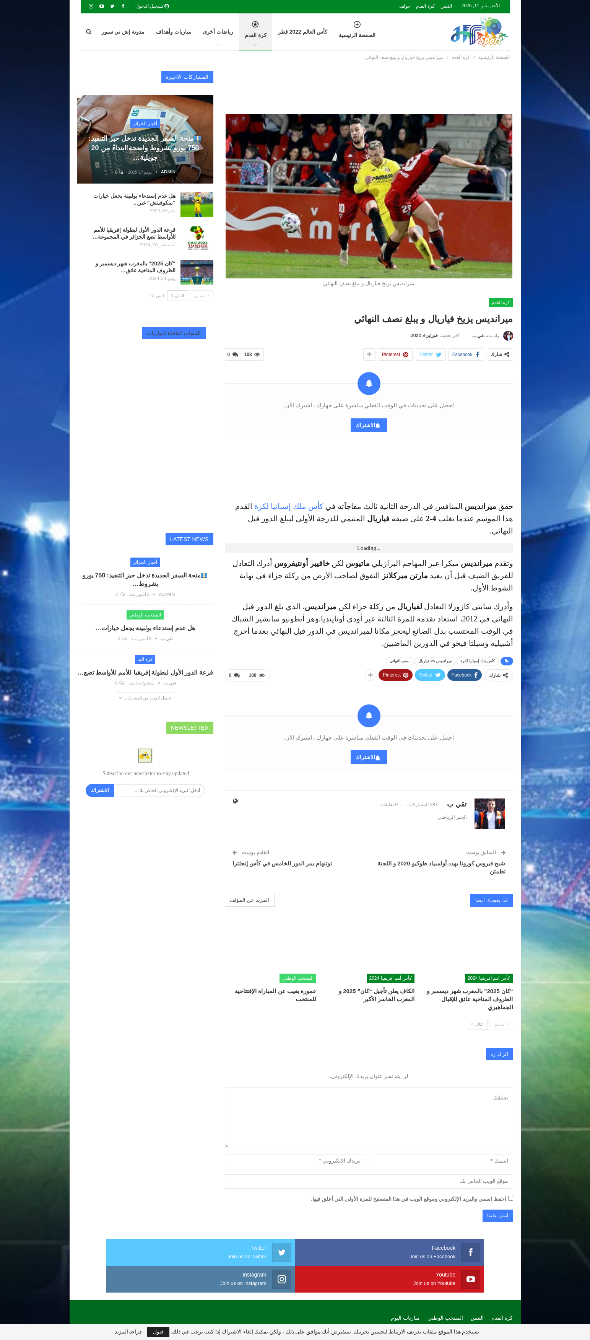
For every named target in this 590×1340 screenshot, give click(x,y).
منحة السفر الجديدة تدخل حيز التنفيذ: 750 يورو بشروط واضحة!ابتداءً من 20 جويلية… (145, 148)
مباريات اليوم (405, 1288)
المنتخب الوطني (298, 975)
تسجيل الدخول (152, 6)
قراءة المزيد (128, 1332)
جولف (404, 6)
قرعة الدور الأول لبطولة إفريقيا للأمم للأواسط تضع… (145, 672)
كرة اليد (145, 659)
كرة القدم (425, 6)
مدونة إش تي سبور (123, 32)
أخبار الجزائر (145, 123)
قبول (158, 1332)
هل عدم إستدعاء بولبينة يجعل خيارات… (145, 628)
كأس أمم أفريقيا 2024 (489, 975)
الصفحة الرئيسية (357, 33)
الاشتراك (365, 424)
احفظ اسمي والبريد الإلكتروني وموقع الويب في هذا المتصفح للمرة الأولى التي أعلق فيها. (408, 1196)
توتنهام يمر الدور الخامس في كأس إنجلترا (282, 860)
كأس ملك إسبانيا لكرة (288, 505)
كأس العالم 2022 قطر (302, 32)
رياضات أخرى (218, 32)
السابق (501, 1021)
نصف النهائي (400, 659)
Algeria (127, 1305)
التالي (477, 1021)
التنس (446, 6)
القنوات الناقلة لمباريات (174, 333)
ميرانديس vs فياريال (435, 659)
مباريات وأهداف (173, 32)
